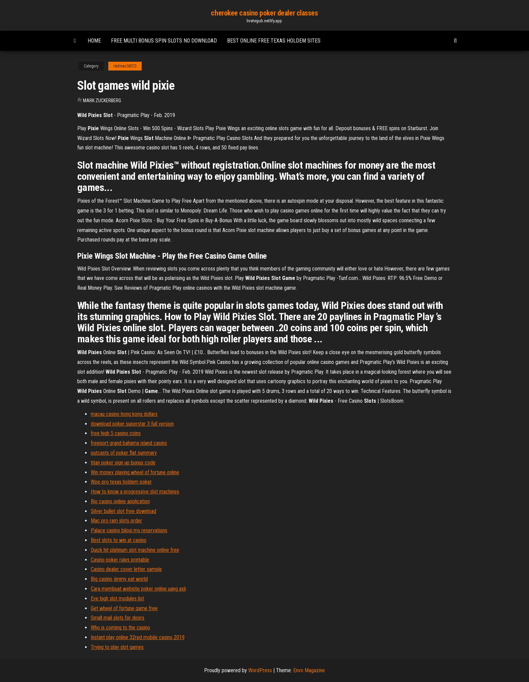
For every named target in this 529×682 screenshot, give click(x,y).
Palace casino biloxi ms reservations (129, 530)
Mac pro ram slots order (116, 520)
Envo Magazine (309, 670)
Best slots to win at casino (118, 540)
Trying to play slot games (117, 647)
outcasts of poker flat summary (124, 453)
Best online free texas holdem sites (274, 40)
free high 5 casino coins (116, 433)
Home (94, 40)
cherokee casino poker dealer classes (264, 13)
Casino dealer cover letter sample (126, 569)
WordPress (260, 670)
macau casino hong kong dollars (124, 414)
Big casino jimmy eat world (119, 579)
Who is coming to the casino (120, 627)
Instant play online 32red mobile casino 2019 (138, 637)
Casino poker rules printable (120, 560)
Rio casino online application (120, 501)
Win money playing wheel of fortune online (135, 472)
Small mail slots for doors (117, 618)
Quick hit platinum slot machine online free (135, 550)
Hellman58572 (125, 66)
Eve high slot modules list (117, 598)
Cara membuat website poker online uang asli (138, 589)
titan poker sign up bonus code (123, 462)
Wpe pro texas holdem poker (121, 482)
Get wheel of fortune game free (124, 608)
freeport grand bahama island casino (129, 443)
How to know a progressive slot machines (135, 491)
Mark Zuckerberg (102, 100)
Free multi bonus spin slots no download (164, 40)
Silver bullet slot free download (123, 511)
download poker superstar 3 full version (132, 424)
